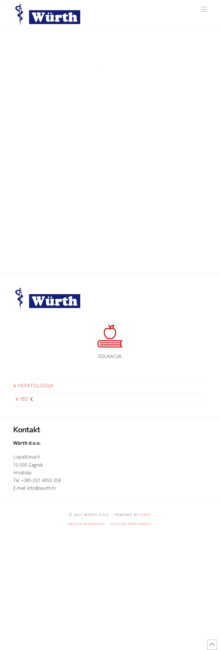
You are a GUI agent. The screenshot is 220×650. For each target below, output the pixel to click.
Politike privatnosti (131, 524)
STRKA (145, 515)
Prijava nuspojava (86, 524)
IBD (24, 399)
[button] (204, 9)
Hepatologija (33, 385)
